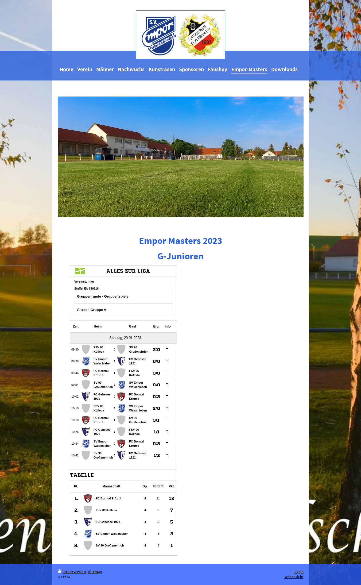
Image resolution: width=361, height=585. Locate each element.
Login (299, 571)
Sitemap (95, 571)
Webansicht (294, 576)
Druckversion (72, 571)
